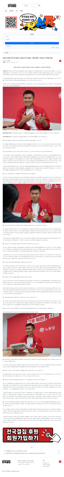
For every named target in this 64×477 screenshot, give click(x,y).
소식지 (6, 53)
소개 (6, 10)
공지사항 (11, 10)
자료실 (21, 10)
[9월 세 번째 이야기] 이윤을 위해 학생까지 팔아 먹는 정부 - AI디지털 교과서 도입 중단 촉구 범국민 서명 (26, 453)
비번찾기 (57, 47)
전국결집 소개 (46, 463)
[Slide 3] (34, 29)
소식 (17, 10)
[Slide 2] (32, 29)
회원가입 (53, 47)
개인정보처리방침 (46, 464)
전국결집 (8, 60)
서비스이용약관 (46, 466)
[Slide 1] (30, 29)
